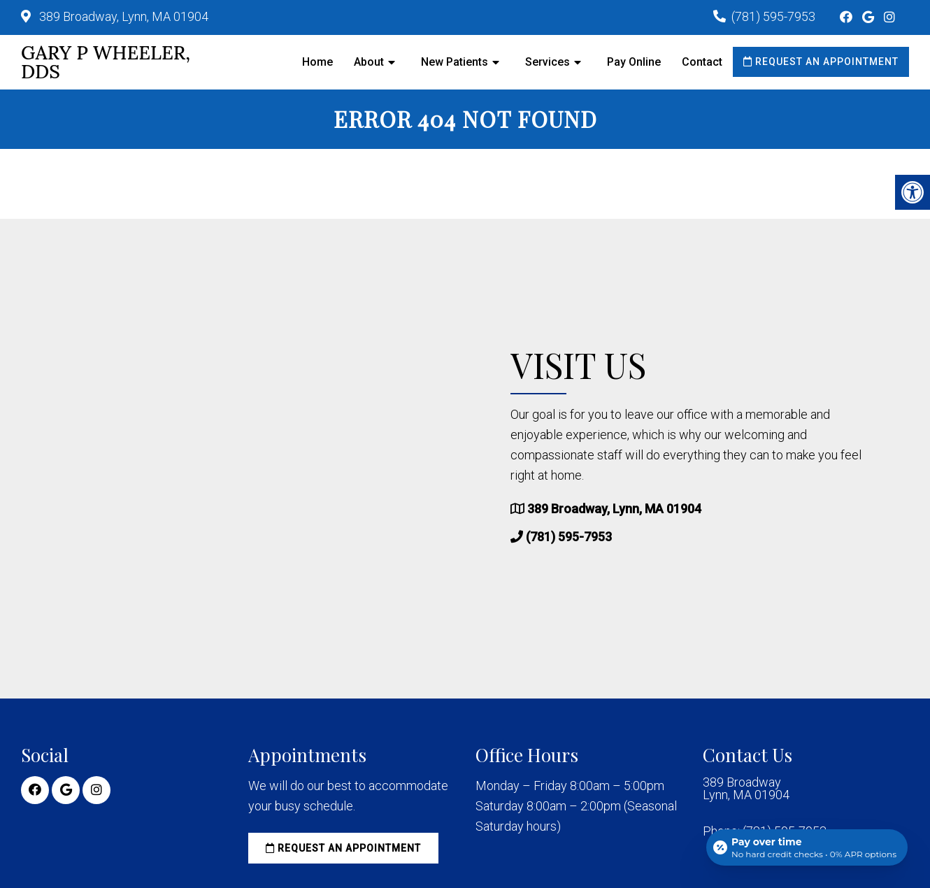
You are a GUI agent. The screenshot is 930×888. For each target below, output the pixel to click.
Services (547, 62)
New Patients (454, 62)
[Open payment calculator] (807, 847)
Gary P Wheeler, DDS (105, 62)
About (369, 62)
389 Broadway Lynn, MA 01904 (746, 788)
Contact (702, 62)
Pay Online (634, 62)
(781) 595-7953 (773, 16)
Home (317, 62)
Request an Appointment (821, 61)
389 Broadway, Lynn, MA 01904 (122, 16)
